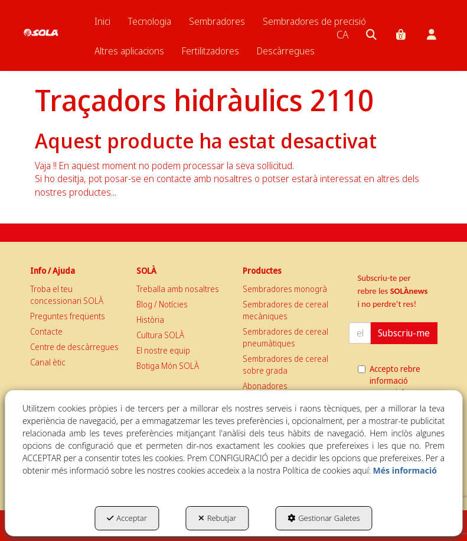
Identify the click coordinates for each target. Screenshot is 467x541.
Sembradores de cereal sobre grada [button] (285, 364)
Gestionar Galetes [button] (324, 518)
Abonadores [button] (265, 385)
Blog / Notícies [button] (162, 304)
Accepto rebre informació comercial (389, 380)
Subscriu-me (404, 332)
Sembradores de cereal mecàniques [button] (285, 310)
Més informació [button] (405, 470)
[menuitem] (102, 21)
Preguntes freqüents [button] (67, 316)
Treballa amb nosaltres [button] (177, 288)
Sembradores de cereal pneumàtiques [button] (285, 337)
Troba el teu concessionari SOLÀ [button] (66, 294)
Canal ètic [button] (48, 362)
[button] (41, 23)
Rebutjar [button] (217, 518)
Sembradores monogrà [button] (285, 288)
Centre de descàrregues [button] (74, 346)
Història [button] (150, 319)
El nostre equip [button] (163, 350)
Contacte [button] (46, 331)
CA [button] (342, 34)
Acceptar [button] (126, 518)
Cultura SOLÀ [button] (160, 335)
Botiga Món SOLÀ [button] (167, 365)
